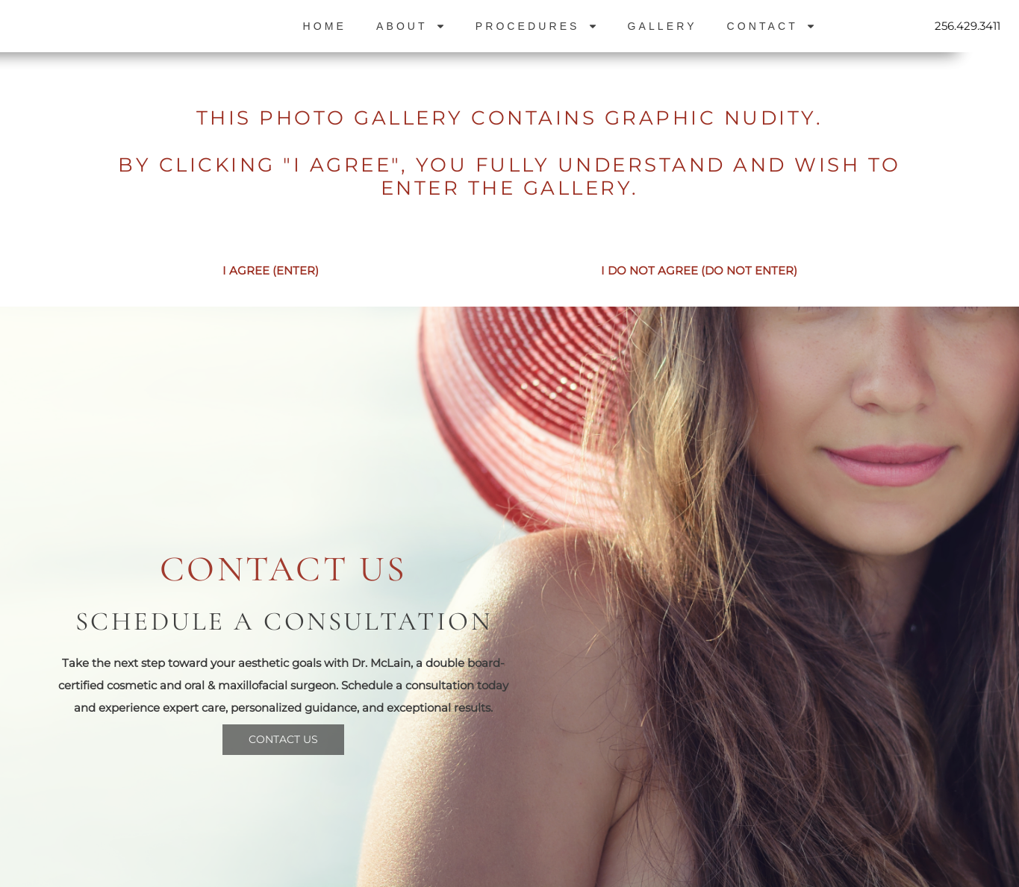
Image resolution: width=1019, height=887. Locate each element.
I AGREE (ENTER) (270, 270)
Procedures (537, 26)
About (411, 26)
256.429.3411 (967, 26)
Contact (771, 26)
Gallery (662, 26)
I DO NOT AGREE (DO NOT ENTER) (699, 270)
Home (324, 26)
